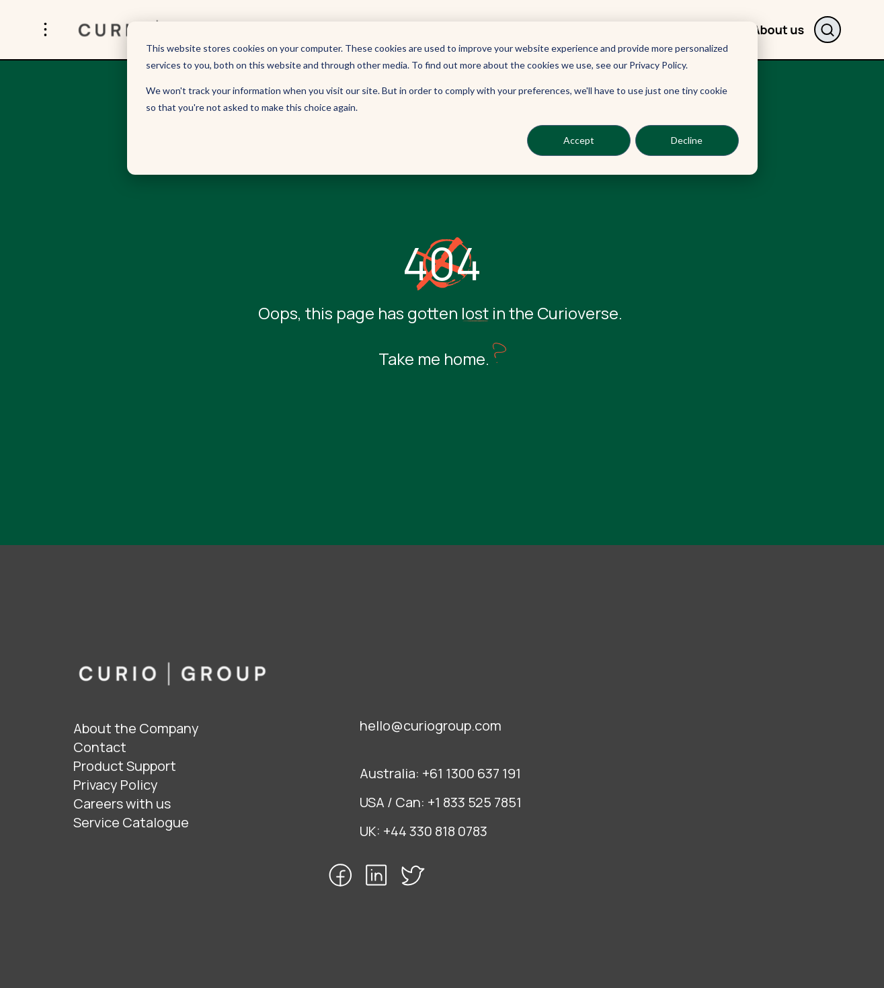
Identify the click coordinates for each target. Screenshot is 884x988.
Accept (578, 140)
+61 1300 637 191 (471, 773)
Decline (686, 140)
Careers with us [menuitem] (122, 803)
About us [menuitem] (778, 30)
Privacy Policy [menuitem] (115, 785)
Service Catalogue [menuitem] (131, 822)
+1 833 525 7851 (475, 802)
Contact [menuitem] (99, 747)
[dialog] (442, 98)
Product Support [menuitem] (124, 766)
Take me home (431, 358)
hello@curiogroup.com (430, 725)
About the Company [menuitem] (136, 728)
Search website (827, 29)
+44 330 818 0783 (435, 831)
